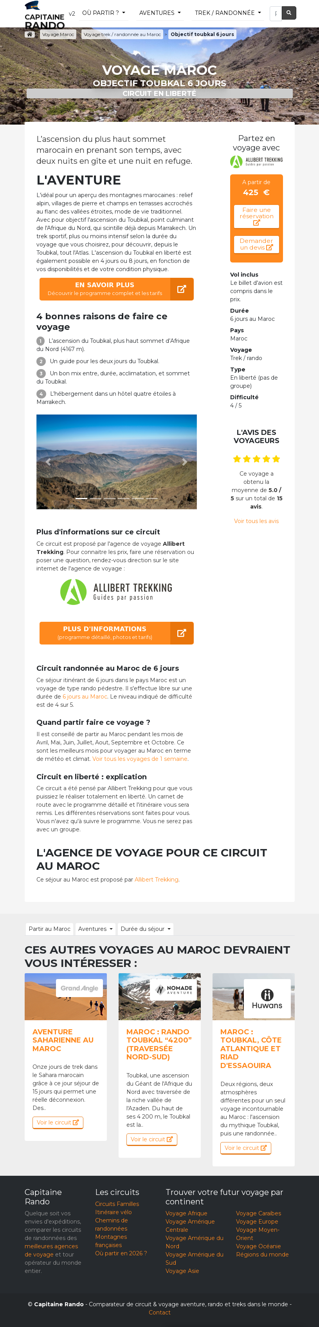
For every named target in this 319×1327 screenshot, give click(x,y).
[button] (48, 462)
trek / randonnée (225, 12)
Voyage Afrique (186, 1213)
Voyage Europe (257, 1221)
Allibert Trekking (156, 879)
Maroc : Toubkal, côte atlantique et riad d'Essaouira (251, 1049)
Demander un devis (256, 244)
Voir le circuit (58, 1122)
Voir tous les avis (256, 521)
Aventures (157, 12)
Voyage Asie (182, 1270)
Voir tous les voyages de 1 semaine (139, 758)
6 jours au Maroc (85, 696)
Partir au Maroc (49, 928)
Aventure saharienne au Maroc (63, 1040)
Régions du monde (262, 1254)
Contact (160, 1312)
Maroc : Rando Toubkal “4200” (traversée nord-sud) (159, 1045)
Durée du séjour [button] (142, 928)
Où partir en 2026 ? (121, 1253)
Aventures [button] (92, 928)
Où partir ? (100, 12)
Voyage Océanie (258, 1246)
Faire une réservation (257, 216)
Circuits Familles (117, 1204)
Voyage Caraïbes (258, 1213)
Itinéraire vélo (113, 1212)
